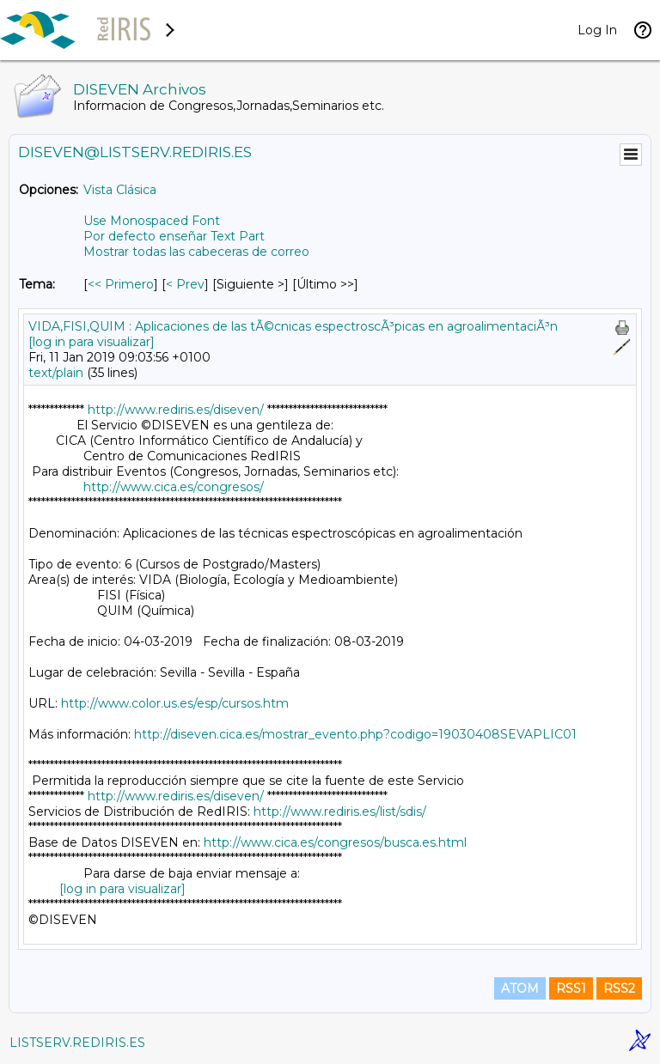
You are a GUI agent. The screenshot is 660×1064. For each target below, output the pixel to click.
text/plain (55, 372)
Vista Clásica (119, 190)
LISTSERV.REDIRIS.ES (77, 1042)
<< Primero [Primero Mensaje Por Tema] (121, 284)
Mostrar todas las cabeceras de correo (196, 251)
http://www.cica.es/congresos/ (173, 487)
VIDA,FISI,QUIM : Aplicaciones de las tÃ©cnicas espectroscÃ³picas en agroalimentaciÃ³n (293, 326)
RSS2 (619, 988)
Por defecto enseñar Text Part (174, 236)
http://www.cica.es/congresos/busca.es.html (335, 842)
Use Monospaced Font (151, 220)
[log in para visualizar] (91, 342)
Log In (597, 30)
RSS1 (571, 988)
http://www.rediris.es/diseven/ (176, 409)
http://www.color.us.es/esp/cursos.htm (175, 703)
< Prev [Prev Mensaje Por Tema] (185, 284)
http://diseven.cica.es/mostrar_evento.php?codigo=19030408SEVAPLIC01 (355, 734)
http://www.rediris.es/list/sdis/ (340, 811)
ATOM (520, 988)
